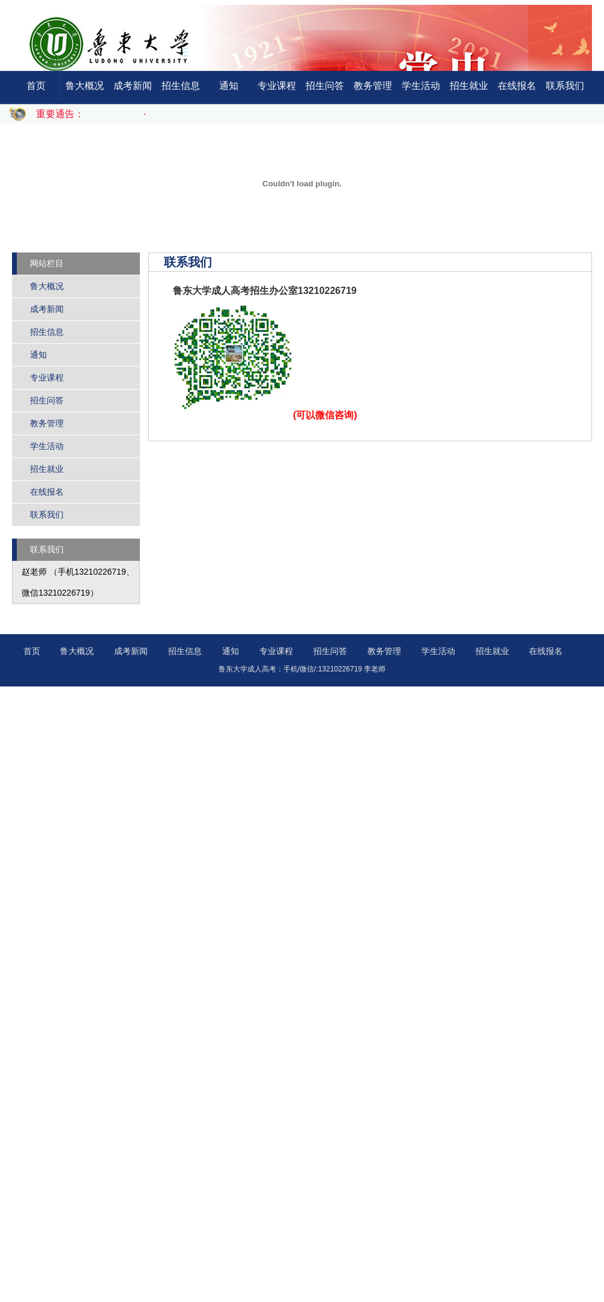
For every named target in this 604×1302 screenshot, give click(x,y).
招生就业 (469, 86)
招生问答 (325, 86)
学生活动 (421, 86)
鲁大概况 (84, 86)
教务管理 (373, 86)
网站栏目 (47, 263)
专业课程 (277, 86)
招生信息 (181, 86)
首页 (36, 86)
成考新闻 (132, 86)
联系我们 (565, 86)
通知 (228, 86)
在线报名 (517, 86)
